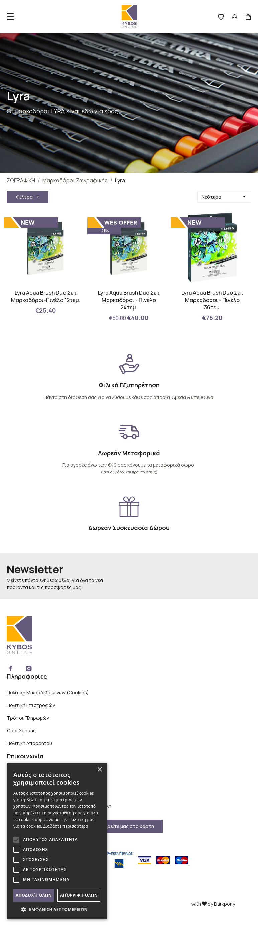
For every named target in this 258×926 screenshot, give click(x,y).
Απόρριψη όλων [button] (79, 895)
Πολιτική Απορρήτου (29, 743)
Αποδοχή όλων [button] (34, 895)
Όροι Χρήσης (21, 730)
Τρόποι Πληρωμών (28, 718)
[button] (56, 909)
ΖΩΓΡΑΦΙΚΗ (21, 180)
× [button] (99, 769)
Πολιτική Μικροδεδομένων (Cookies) (48, 692)
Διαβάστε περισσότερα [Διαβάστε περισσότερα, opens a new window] (65, 826)
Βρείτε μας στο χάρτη (129, 826)
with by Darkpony (213, 904)
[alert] (57, 841)
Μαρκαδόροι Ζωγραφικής (75, 180)
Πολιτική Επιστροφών (31, 705)
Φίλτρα (27, 197)
